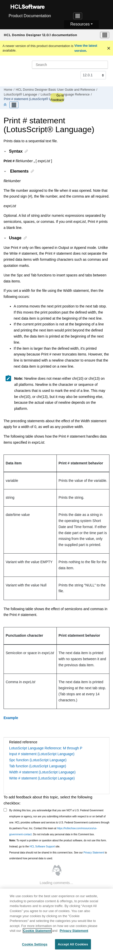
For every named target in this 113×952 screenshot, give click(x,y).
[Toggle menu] (104, 35)
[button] (5, 151)
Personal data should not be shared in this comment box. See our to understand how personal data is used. (58, 855)
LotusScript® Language (20, 94)
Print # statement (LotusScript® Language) (34, 99)
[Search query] (70, 65)
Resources (79, 24)
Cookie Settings (34, 947)
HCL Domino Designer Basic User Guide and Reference (55, 89)
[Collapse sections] (5, 105)
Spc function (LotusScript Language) (37, 760)
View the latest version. (85, 48)
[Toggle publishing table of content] (13, 105)
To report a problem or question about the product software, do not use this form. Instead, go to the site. (58, 843)
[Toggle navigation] (77, 16)
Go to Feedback (57, 98)
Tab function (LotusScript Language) (37, 766)
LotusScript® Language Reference (65, 94)
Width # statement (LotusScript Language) (42, 772)
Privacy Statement (93, 852)
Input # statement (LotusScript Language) (41, 754)
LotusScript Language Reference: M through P (45, 748)
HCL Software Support (42, 846)
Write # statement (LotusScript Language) (42, 778)
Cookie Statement (37, 933)
